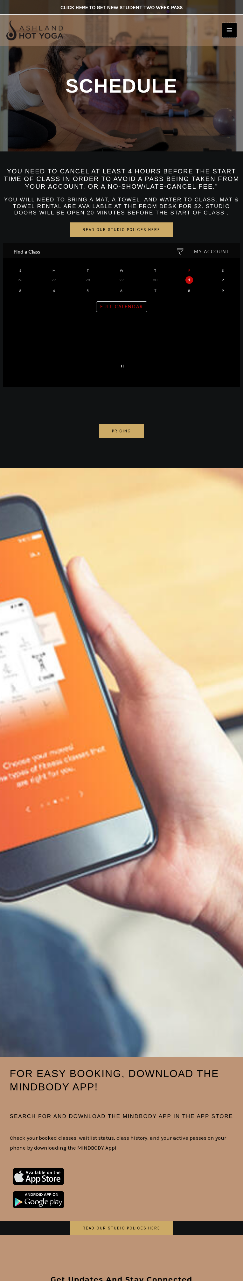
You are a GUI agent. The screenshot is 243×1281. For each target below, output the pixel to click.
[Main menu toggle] (229, 32)
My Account (212, 251)
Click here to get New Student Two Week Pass (121, 7)
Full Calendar (121, 306)
